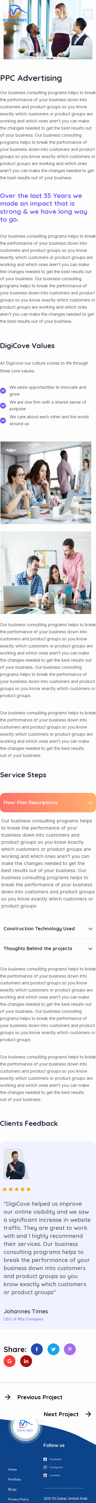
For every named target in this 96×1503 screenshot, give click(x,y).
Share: (15, 1349)
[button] (87, 14)
